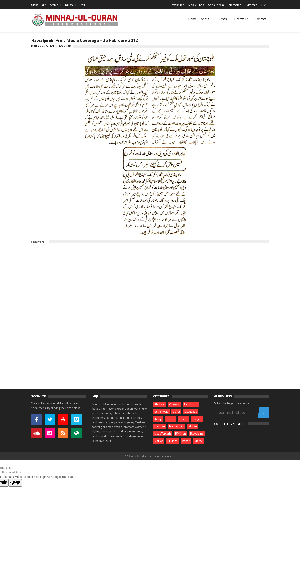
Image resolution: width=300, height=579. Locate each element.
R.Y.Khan (180, 433)
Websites (178, 5)
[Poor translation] (15, 483)
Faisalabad (190, 404)
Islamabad (190, 411)
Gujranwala (161, 411)
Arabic (54, 5)
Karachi (170, 419)
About (205, 18)
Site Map (251, 5)
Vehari (186, 441)
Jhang (157, 419)
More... (199, 441)
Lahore (183, 419)
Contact (261, 18)
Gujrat (176, 411)
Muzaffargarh (162, 433)
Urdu (82, 5)
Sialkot (158, 441)
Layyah (196, 419)
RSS (264, 5)
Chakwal (174, 404)
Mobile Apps (196, 5)
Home (192, 18)
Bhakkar (159, 404)
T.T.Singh (172, 441)
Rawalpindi (197, 433)
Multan (193, 426)
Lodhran (159, 426)
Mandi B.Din (176, 426)
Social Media (216, 5)
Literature (241, 18)
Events (222, 18)
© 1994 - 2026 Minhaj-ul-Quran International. (150, 456)
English (68, 5)
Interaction (234, 5)
